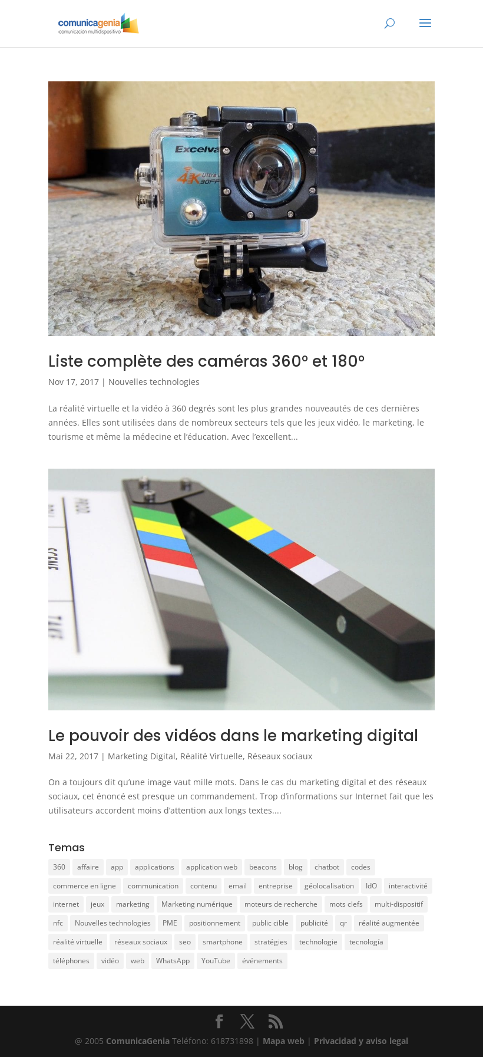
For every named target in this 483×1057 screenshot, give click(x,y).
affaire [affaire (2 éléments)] (88, 867)
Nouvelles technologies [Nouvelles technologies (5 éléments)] (113, 923)
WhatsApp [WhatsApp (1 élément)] (173, 961)
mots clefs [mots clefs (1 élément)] (346, 904)
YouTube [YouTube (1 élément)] (215, 961)
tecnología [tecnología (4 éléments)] (366, 942)
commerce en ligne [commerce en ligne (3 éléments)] (84, 886)
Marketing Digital (142, 756)
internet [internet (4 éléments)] (66, 904)
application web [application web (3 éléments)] (211, 867)
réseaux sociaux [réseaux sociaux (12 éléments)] (140, 942)
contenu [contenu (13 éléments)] (203, 886)
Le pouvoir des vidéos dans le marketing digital (233, 735)
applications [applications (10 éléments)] (154, 867)
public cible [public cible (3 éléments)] (270, 923)
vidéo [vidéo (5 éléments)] (110, 961)
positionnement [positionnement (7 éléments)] (214, 923)
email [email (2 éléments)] (238, 886)
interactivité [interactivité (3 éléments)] (408, 886)
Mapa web (285, 1040)
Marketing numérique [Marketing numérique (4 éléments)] (197, 904)
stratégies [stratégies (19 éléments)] (270, 942)
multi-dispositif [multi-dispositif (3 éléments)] (399, 904)
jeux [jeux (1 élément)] (97, 904)
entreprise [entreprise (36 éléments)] (276, 886)
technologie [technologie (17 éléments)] (318, 942)
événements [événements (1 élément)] (262, 961)
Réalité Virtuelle (211, 756)
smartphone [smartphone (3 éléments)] (223, 942)
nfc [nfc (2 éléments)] (58, 923)
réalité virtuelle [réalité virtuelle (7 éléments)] (77, 942)
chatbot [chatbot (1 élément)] (327, 867)
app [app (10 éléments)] (117, 867)
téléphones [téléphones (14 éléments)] (71, 961)
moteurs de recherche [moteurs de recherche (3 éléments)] (280, 904)
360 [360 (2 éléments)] (59, 867)
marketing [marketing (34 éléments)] (133, 904)
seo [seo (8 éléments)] (185, 942)
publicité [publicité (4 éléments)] (314, 923)
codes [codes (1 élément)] (360, 867)
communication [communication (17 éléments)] (153, 886)
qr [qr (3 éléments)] (343, 923)
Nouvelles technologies (154, 381)
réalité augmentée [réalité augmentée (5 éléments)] (389, 923)
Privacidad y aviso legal (361, 1040)
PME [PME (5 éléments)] (170, 923)
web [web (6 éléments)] (137, 961)
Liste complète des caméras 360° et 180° (206, 361)
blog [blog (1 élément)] (296, 867)
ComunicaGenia (138, 1040)
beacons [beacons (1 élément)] (263, 867)
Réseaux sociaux (279, 756)
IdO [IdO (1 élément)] (371, 886)
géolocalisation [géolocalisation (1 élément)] (329, 886)
